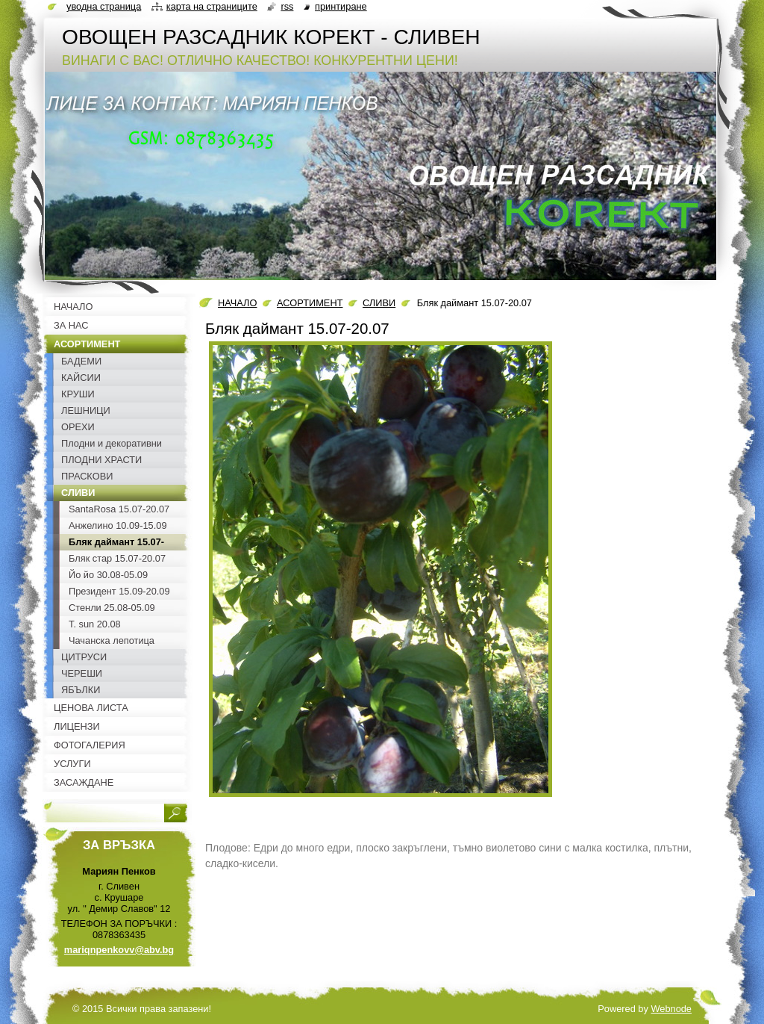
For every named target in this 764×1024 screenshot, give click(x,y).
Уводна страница (103, 6)
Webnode (671, 1008)
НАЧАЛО (237, 302)
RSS (287, 6)
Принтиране (341, 6)
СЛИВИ (379, 302)
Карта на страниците (211, 6)
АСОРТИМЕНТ (309, 302)
